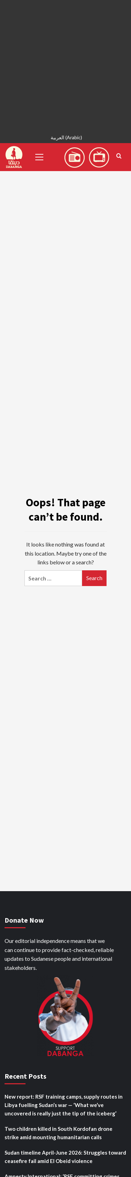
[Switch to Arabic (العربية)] (65, 138)
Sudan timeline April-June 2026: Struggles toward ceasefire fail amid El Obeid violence (65, 1156)
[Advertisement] (65, 65)
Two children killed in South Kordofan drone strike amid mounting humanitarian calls (58, 1133)
